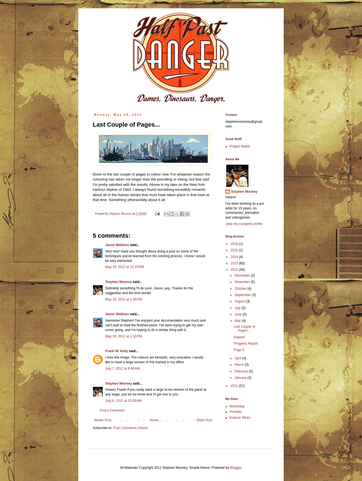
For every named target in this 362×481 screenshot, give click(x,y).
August (240, 301)
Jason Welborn (117, 245)
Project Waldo (240, 146)
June (239, 314)
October (241, 288)
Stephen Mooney (118, 282)
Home (154, 420)
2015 (235, 250)
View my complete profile (243, 224)
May (238, 321)
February (242, 371)
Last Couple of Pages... (244, 328)
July (238, 308)
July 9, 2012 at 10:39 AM (123, 401)
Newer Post (102, 420)
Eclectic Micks (240, 418)
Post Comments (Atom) (130, 428)
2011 (235, 386)
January (241, 378)
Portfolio (236, 412)
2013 (235, 263)
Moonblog (237, 406)
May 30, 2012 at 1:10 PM (123, 336)
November (243, 282)
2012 (235, 270)
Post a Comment (112, 410)
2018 (235, 244)
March (240, 365)
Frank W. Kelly (116, 351)
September (243, 295)
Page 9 (239, 350)
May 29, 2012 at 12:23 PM (124, 267)
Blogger (235, 468)
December (243, 275)
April (238, 358)
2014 (235, 257)
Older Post (204, 420)
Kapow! (239, 337)
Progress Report (246, 343)
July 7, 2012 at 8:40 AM (122, 368)
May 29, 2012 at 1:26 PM (123, 299)
